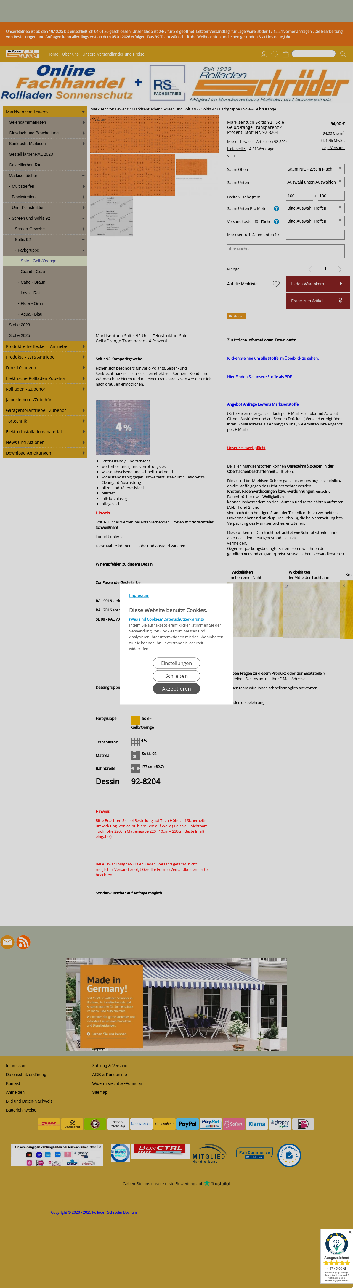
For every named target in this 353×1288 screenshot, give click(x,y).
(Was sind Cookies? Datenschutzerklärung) (166, 619)
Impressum (139, 595)
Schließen (176, 675)
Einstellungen (176, 663)
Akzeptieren (176, 688)
